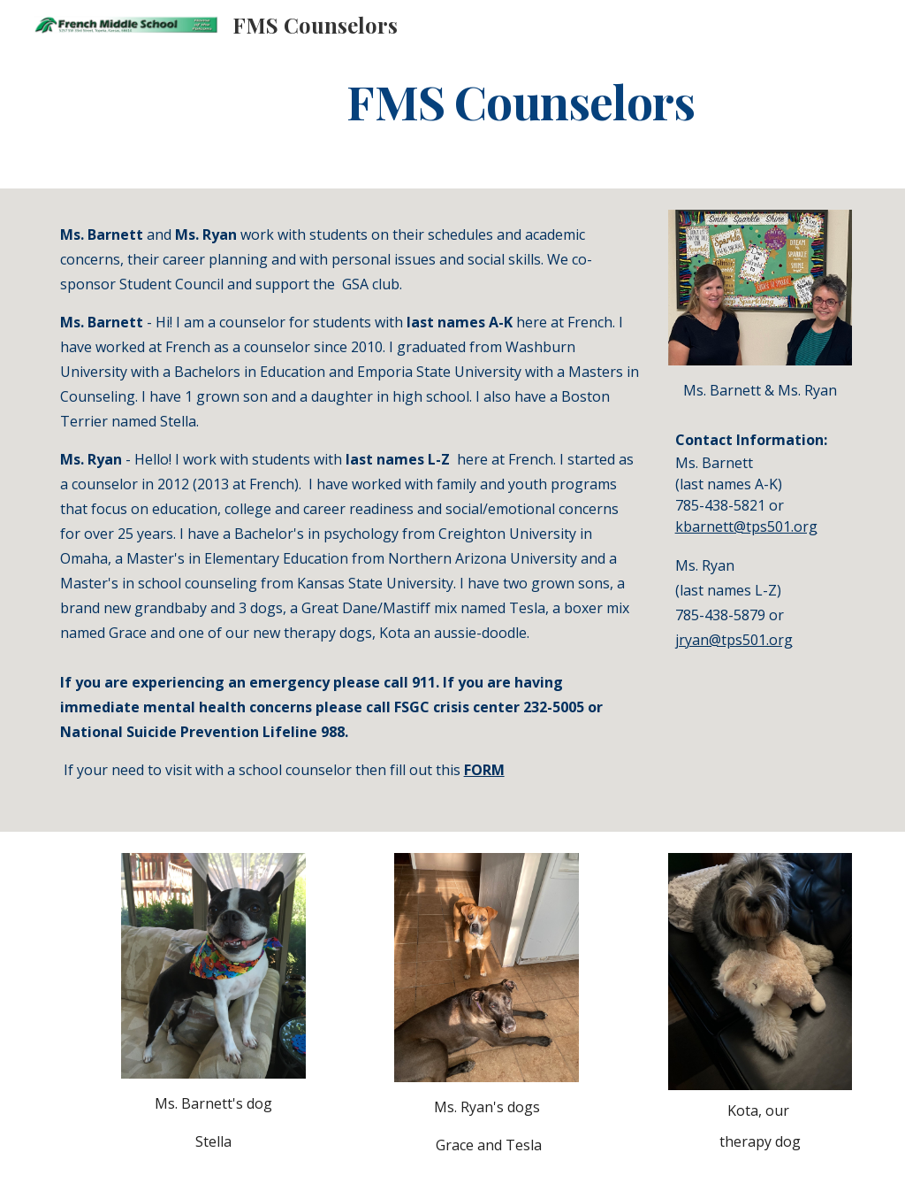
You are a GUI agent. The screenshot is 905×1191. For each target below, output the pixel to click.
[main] (520, 100)
